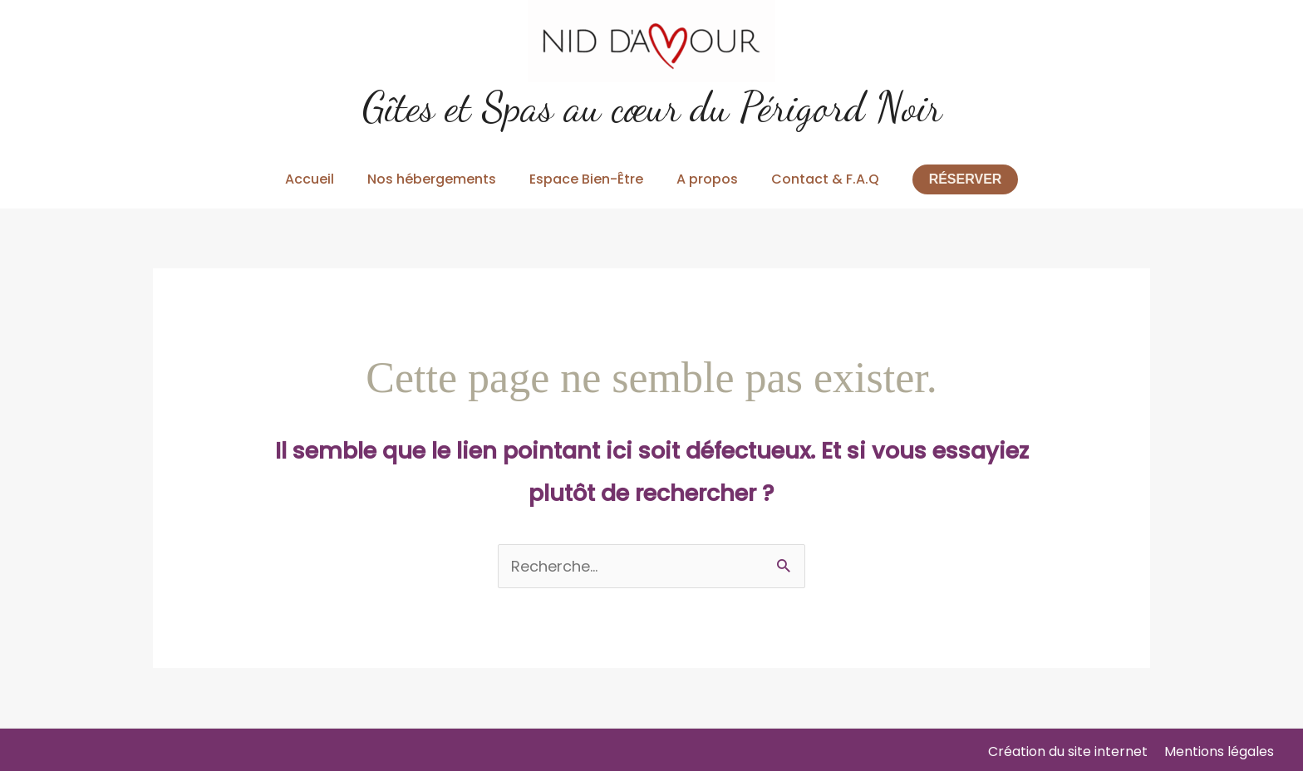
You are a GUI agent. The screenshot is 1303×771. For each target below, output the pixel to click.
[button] (965, 179)
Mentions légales (1219, 751)
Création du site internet (1068, 751)
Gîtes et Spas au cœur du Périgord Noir (652, 107)
